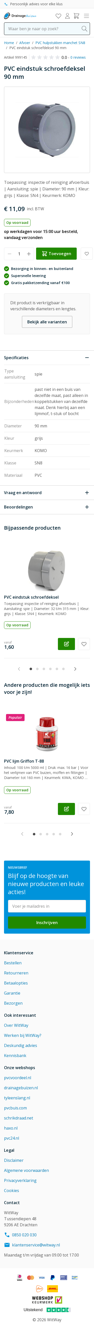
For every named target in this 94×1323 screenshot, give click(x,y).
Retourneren (16, 973)
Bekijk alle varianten (47, 322)
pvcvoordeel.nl (17, 1077)
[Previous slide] (19, 668)
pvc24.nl (11, 1138)
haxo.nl (11, 1128)
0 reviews (78, 57)
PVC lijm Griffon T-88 (24, 761)
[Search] (84, 28)
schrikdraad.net (18, 1118)
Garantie (12, 993)
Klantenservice (18, 953)
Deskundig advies (20, 1045)
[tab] (31, 669)
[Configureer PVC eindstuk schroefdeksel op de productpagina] (66, 644)
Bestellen (13, 963)
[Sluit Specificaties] (47, 358)
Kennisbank (15, 1055)
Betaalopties (16, 983)
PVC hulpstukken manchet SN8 (60, 42)
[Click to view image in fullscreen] (47, 130)
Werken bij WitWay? (22, 1035)
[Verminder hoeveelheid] (9, 254)
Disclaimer (14, 1160)
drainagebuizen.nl (21, 1088)
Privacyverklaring (20, 1180)
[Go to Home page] (20, 16)
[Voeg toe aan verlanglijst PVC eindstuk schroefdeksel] (84, 644)
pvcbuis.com (15, 1108)
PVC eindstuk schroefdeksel (31, 597)
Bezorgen (13, 1003)
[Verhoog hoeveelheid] (29, 254)
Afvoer (24, 42)
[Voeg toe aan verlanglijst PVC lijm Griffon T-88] (84, 809)
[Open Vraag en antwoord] (47, 493)
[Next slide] (75, 668)
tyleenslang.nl (17, 1098)
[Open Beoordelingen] (47, 507)
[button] (46, 57)
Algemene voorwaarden (26, 1170)
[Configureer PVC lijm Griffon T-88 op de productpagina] (66, 809)
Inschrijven (47, 922)
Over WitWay (16, 1025)
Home (9, 42)
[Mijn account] (67, 15)
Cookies (11, 1190)
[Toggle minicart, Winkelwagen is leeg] (76, 15)
